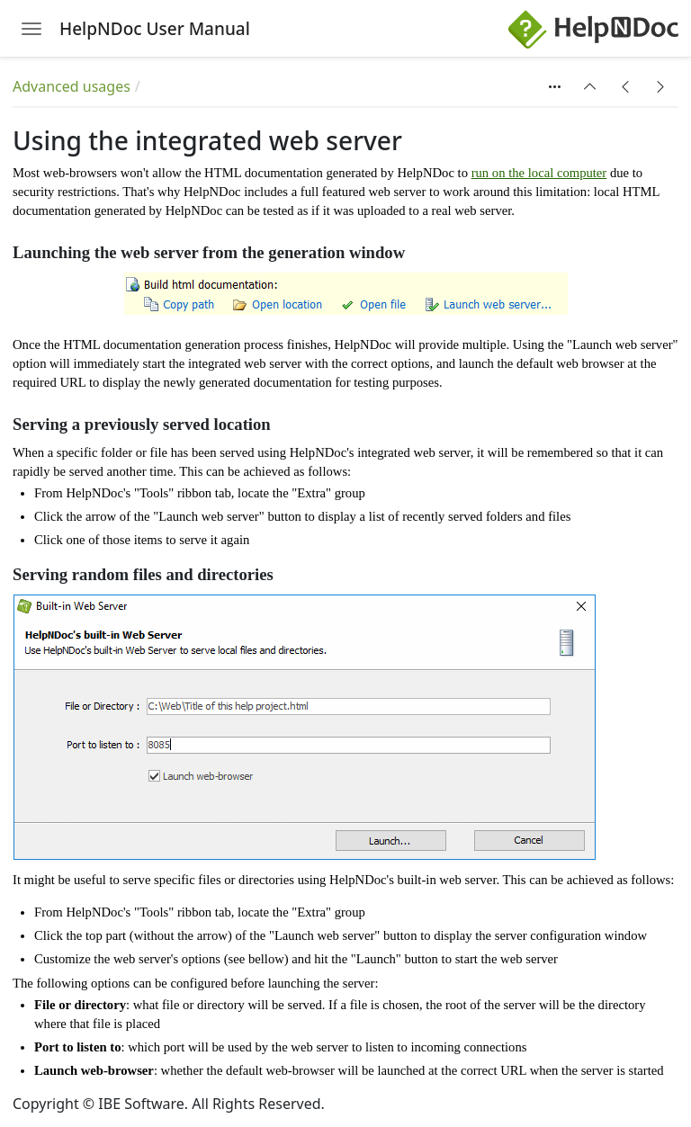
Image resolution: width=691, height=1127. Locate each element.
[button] (590, 86)
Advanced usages (71, 86)
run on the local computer (539, 172)
